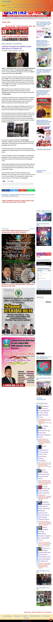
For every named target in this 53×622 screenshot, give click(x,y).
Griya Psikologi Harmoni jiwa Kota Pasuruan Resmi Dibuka (43, 474)
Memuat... (39, 250)
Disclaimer (26, 617)
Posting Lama (32, 228)
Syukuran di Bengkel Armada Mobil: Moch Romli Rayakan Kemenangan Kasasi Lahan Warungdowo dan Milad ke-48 (44, 554)
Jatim (24, 4)
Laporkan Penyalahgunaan (41, 398)
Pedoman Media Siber (35, 616)
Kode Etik (25, 616)
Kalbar (26, 7)
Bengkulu (36, 7)
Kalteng (21, 7)
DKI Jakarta (9, 7)
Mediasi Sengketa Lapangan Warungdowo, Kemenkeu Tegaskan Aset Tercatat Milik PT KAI (44, 533)
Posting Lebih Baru (5, 228)
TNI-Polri (18, 4)
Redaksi (8, 4)
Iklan (13, 4)
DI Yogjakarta (40, 4)
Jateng (29, 4)
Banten (15, 7)
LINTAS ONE (6, 1)
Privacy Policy (46, 616)
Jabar (33, 4)
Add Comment (21, 50)
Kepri (31, 7)
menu (11, 10)
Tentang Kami (17, 616)
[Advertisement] (44, 313)
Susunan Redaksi (7, 616)
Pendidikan (5, 10)
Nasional (43, 7)
